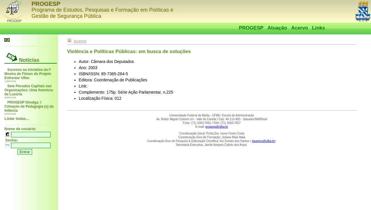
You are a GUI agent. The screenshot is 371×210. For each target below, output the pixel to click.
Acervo (299, 28)
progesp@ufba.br (216, 126)
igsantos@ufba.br (263, 141)
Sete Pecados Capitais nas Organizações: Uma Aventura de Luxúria (28, 90)
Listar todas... (16, 118)
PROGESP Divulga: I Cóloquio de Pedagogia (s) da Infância (29, 106)
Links (318, 28)
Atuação (277, 28)
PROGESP (251, 28)
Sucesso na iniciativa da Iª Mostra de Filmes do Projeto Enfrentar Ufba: (27, 74)
